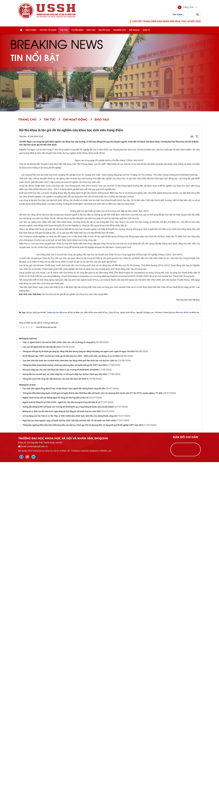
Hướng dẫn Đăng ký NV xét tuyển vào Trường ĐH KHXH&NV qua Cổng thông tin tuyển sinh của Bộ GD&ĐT (68, 742)
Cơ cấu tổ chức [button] (48, 30)
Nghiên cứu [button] (119, 30)
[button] (185, 7)
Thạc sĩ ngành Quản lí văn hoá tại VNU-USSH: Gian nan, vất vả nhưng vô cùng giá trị (59, 677)
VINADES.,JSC (105, 786)
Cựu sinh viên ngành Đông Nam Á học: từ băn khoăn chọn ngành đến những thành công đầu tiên (64, 723)
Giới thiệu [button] (31, 30)
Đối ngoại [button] (134, 30)
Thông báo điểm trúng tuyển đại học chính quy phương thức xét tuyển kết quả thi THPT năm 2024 (65, 700)
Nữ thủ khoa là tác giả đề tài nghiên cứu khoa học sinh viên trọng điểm (75, 629)
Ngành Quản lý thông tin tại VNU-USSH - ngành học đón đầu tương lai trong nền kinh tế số (61, 737)
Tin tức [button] (64, 30)
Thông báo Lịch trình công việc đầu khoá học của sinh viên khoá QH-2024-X (55, 714)
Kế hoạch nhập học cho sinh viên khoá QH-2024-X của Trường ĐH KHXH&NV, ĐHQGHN (60, 704)
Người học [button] (104, 30)
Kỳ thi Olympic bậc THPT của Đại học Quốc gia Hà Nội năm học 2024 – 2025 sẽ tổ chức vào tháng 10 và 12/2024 (71, 691)
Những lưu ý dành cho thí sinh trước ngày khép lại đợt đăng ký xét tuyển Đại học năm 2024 (62, 746)
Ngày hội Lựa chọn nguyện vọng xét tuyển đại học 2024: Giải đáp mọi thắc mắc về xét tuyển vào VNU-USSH (69, 755)
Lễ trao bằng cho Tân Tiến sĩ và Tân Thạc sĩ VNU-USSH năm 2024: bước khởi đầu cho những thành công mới (70, 751)
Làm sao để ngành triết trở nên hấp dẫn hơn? (42, 682)
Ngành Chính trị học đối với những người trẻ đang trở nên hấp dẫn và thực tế (55, 732)
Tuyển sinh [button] (77, 30)
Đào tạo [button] (91, 30)
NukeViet (85, 786)
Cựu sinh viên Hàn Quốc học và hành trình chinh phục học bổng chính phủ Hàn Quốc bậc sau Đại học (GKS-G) (70, 695)
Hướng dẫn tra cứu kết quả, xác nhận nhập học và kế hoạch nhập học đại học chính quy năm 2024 (65, 709)
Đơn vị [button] (146, 30)
